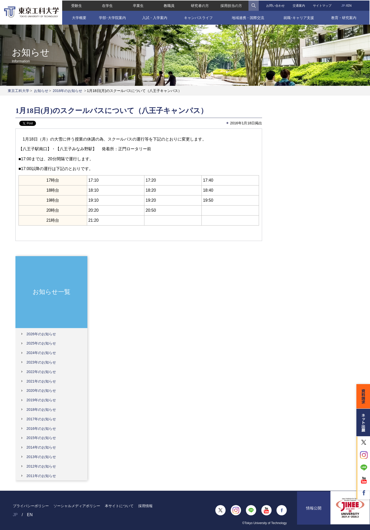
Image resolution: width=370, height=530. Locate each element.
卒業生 (138, 5)
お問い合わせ (275, 5)
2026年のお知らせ (41, 334)
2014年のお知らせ (41, 447)
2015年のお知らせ (41, 438)
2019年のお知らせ (41, 400)
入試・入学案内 (154, 17)
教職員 (169, 5)
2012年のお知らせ (41, 466)
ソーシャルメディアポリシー (76, 506)
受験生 (76, 5)
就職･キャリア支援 (299, 17)
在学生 (107, 5)
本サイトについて (119, 506)
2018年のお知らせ (41, 409)
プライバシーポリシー (31, 506)
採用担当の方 (231, 5)
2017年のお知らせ (41, 419)
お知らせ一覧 (51, 291)
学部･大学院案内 (112, 17)
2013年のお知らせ (41, 457)
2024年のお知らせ (41, 353)
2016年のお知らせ (67, 91)
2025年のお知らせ (41, 343)
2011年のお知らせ (41, 476)
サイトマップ (322, 5)
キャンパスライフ (198, 17)
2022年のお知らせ (41, 372)
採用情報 (145, 506)
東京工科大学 (18, 91)
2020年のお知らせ (41, 390)
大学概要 (78, 17)
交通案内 (299, 5)
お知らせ (41, 91)
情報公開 (314, 510)
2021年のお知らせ (41, 381)
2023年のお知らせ (41, 362)
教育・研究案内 (344, 17)
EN (350, 5)
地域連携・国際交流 (248, 17)
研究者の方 (200, 5)
